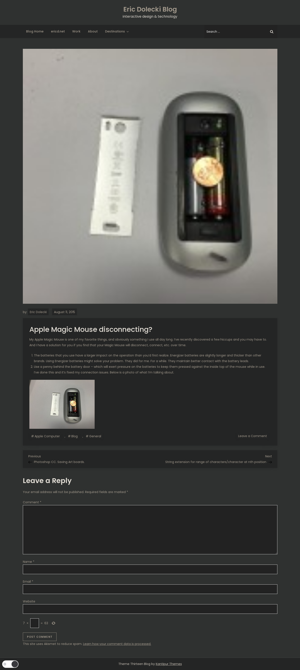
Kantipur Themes (169, 664)
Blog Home (35, 31)
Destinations (117, 31)
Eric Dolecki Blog (150, 9)
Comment (32, 502)
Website (29, 601)
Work (76, 31)
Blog (74, 436)
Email (28, 581)
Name (28, 562)
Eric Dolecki (38, 312)
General (95, 436)
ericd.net (58, 31)
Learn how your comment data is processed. (117, 644)
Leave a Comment (253, 436)
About (93, 31)
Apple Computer (47, 436)
